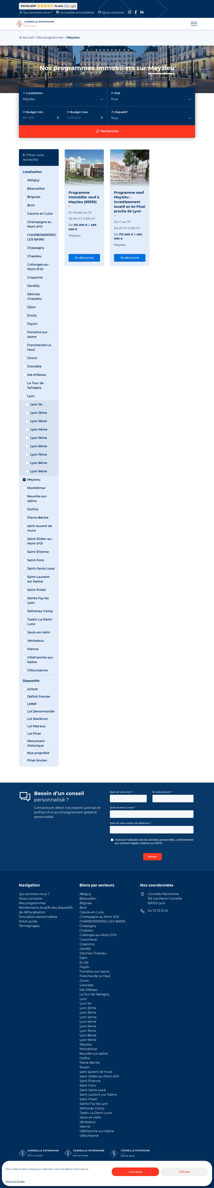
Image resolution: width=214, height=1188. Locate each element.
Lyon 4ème (38, 429)
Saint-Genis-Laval (41, 568)
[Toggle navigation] (191, 23)
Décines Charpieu (34, 296)
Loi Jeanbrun (37, 719)
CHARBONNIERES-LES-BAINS (42, 237)
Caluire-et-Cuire (40, 213)
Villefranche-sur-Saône (40, 660)
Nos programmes (50, 37)
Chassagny (35, 248)
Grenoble (34, 366)
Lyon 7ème (38, 454)
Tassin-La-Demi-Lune (40, 622)
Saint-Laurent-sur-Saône (38, 579)
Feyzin (32, 324)
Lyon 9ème (38, 471)
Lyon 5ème (38, 438)
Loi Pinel (34, 733)
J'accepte (135, 1172)
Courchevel (88, 939)
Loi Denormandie (41, 711)
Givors (32, 358)
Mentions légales (15, 1181)
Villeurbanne (37, 670)
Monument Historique (36, 743)
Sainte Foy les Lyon (38, 600)
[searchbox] (107, 112)
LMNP (32, 704)
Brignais (33, 197)
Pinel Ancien (37, 760)
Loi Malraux (36, 726)
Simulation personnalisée (38, 917)
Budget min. (33, 112)
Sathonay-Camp (40, 611)
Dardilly (33, 286)
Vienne (32, 649)
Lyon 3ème (38, 421)
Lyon (31, 396)
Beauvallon (36, 188)
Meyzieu (33, 479)
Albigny (33, 180)
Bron (31, 205)
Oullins (32, 509)
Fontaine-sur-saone (37, 334)
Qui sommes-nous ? (37, 12)
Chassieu (34, 256)
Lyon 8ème (38, 463)
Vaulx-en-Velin (38, 632)
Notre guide (28, 921)
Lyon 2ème (38, 413)
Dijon (31, 307)
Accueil (28, 37)
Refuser (184, 1172)
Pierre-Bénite (37, 517)
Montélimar (36, 488)
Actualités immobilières (77, 12)
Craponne (35, 277)
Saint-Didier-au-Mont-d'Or (39, 541)
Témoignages (29, 926)
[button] (48, 6)
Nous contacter (113, 12)
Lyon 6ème (38, 446)
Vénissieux (35, 641)
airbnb (32, 689)
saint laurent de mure (39, 528)
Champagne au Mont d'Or (39, 224)
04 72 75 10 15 (158, 911)
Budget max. (77, 112)
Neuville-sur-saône (37, 499)
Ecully (32, 315)
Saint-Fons (35, 560)
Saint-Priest (36, 590)
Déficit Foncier (38, 696)
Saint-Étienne (38, 552)
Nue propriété (38, 753)
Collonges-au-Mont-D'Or (38, 267)
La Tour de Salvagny (35, 385)
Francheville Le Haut (39, 347)
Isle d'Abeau (36, 375)
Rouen (85, 1067)
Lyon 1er (36, 404)
